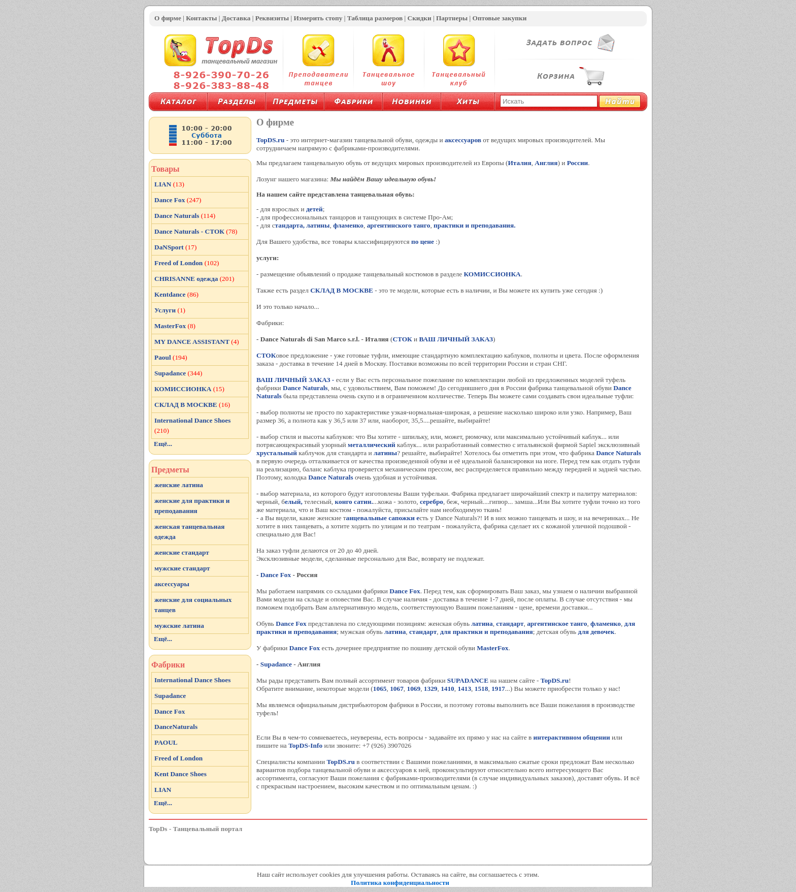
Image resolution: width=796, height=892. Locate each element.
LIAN (169, 184)
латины (317, 225)
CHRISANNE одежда (194, 278)
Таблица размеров (375, 18)
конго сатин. (354, 501)
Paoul (170, 357)
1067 (397, 688)
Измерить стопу (317, 18)
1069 (413, 688)
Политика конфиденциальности (400, 882)
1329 (431, 688)
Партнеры (452, 18)
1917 (498, 688)
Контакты (201, 18)
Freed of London (186, 263)
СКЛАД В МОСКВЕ (342, 290)
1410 (447, 688)
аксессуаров (463, 140)
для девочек (596, 631)
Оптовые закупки (500, 18)
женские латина (178, 485)
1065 (380, 688)
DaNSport (175, 247)
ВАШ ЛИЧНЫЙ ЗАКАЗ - (295, 380)
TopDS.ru (270, 140)
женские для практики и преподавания (191, 506)
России (577, 163)
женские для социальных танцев (192, 605)
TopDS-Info (305, 745)
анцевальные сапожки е (383, 518)
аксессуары (171, 584)
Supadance (276, 664)
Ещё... (163, 444)
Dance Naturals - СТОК (196, 231)
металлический (371, 445)
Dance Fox (276, 575)
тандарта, (290, 225)
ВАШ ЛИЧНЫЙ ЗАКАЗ (456, 339)
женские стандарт (181, 552)
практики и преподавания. (475, 225)
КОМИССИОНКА (491, 274)
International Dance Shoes (192, 425)
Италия (519, 163)
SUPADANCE (467, 680)
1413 (464, 688)
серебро (431, 501)
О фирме (167, 18)
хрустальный (276, 453)
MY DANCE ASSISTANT (196, 341)
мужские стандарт (182, 568)
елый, (294, 501)
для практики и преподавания (486, 631)
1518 (481, 688)
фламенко (348, 225)
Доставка (236, 18)
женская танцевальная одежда (189, 531)
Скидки (420, 18)
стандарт (509, 623)
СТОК (402, 339)
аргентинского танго (398, 225)
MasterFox (492, 648)
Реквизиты (272, 18)
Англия (546, 163)
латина (481, 623)
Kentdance (176, 294)
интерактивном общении (572, 737)
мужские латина (179, 625)
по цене (422, 241)
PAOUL (166, 742)
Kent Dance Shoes (180, 774)
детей (314, 209)
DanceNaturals (175, 726)
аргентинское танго (557, 623)
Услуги (169, 310)
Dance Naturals (305, 388)
